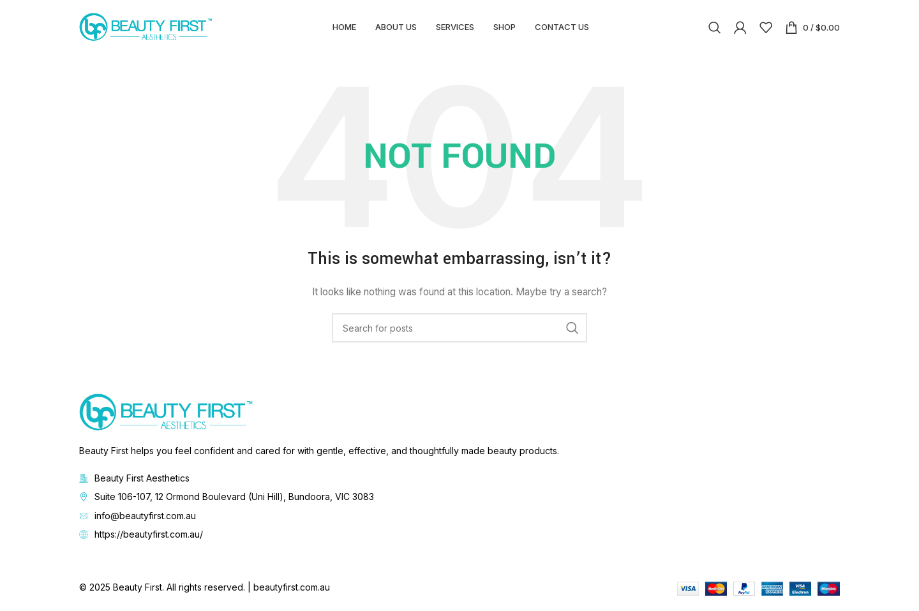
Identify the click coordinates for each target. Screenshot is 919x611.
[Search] (715, 28)
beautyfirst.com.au (291, 590)
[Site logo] (146, 27)
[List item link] (459, 500)
